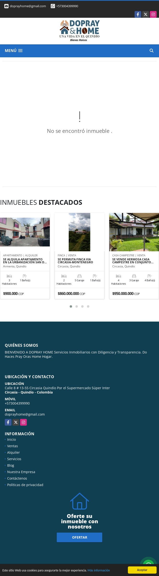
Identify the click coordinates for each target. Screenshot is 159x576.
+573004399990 (67, 6)
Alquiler (13, 452)
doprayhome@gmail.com (25, 414)
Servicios (14, 459)
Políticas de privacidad (25, 484)
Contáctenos (17, 478)
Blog (10, 465)
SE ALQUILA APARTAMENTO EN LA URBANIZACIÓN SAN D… (25, 261)
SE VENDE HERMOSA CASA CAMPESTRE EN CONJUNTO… (132, 261)
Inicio (11, 439)
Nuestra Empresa (21, 472)
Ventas (12, 446)
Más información (99, 571)
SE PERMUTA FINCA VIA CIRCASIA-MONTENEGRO (75, 261)
